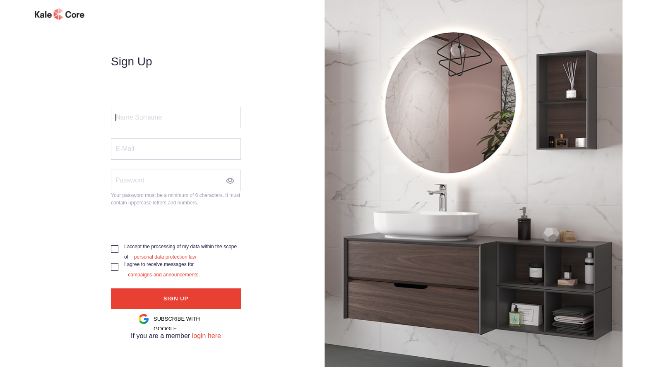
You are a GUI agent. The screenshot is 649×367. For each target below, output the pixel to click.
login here (206, 335)
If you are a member (161, 335)
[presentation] (174, 222)
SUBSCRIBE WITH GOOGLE (177, 324)
